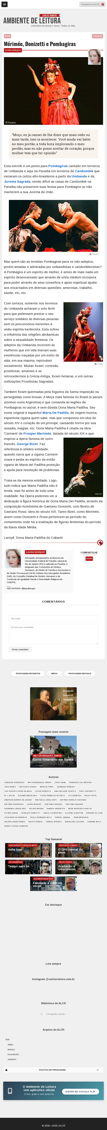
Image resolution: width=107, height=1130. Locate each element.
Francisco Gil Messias (80, 782)
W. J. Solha (9, 795)
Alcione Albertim (74, 813)
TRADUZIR (97, 36)
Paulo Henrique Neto (41, 817)
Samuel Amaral (63, 817)
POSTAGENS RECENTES (28, 673)
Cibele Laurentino (52, 813)
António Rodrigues (14, 804)
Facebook (68, 695)
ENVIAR (7, 36)
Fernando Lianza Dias (15, 808)
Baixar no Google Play (81, 1091)
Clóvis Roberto (43, 791)
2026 (7, 1039)
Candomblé (84, 171)
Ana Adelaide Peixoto (65, 791)
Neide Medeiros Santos (80, 808)
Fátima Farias (11, 813)
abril (10, 1045)
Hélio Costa (90, 795)
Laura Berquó (13, 50)
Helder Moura (36, 808)
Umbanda (79, 176)
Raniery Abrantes (56, 808)
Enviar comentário (20, 649)
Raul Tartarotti (87, 791)
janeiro (12, 1059)
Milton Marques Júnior (39, 782)
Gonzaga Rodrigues (14, 782)
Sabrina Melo (94, 822)
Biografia (68, 699)
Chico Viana (60, 782)
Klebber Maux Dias (27, 795)
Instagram (68, 691)
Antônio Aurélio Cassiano (73, 800)
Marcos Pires (47, 787)
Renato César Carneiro (16, 826)
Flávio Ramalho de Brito (52, 795)
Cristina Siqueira (74, 804)
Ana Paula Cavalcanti (46, 800)
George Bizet (27, 444)
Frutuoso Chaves (28, 787)
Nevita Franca (35, 822)
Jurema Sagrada (17, 181)
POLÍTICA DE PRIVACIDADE (52, 1070)
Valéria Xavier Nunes (14, 822)
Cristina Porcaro (53, 804)
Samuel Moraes (54, 822)
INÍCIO (54, 673)
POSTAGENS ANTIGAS (80, 673)
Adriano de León (94, 813)
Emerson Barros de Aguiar (18, 800)
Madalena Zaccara (74, 822)
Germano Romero (66, 787)
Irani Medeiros (81, 817)
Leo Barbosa (74, 795)
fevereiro (13, 1054)
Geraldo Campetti (30, 813)
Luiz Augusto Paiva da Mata (18, 791)
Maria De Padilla (56, 413)
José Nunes (10, 787)
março (11, 1049)
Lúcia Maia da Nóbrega (15, 817)
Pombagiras (58, 166)
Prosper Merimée (37, 433)
